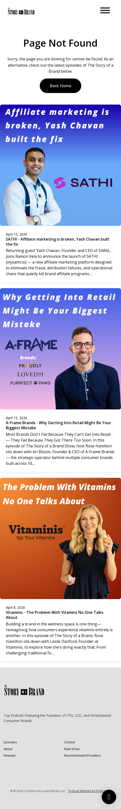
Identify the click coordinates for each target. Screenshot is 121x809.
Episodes (10, 742)
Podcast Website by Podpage (88, 791)
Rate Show (72, 749)
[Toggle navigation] (105, 11)
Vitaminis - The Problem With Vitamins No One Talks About (54, 615)
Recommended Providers (82, 755)
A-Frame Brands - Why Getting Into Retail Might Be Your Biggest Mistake (58, 425)
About (8, 749)
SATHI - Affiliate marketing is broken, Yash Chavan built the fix (57, 241)
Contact (69, 742)
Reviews (10, 755)
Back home (60, 85)
